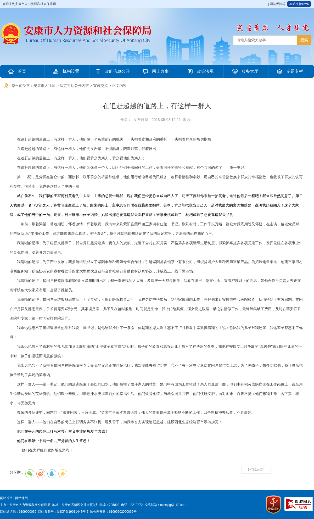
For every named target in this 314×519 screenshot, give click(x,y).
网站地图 (21, 498)
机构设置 (65, 71)
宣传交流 (100, 85)
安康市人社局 (44, 85)
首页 (16, 71)
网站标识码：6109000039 (18, 512)
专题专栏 (289, 71)
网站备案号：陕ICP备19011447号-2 (63, 512)
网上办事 (155, 71)
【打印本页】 (256, 470)
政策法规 (200, 71)
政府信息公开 (112, 71)
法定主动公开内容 (74, 85)
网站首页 (6, 498)
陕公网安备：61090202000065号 (113, 512)
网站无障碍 (277, 4)
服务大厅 (244, 71)
